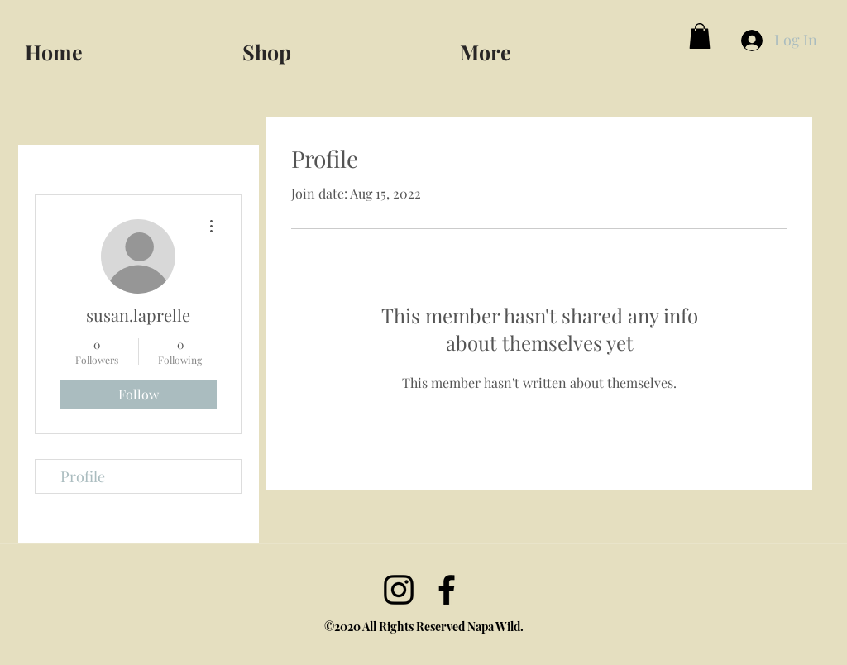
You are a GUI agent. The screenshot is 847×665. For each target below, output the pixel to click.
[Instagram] (399, 590)
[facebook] (447, 590)
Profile (82, 476)
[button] (561, 44)
